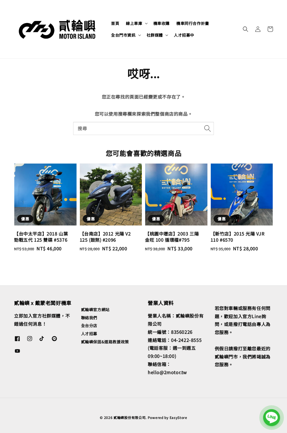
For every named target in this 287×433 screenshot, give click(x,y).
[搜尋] (207, 128)
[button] (245, 29)
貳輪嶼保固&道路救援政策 (105, 341)
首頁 (115, 23)
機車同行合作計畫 (192, 23)
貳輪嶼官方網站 (95, 309)
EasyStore (178, 417)
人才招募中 (184, 35)
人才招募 (89, 333)
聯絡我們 (89, 317)
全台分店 (89, 325)
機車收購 (161, 23)
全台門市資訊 (123, 35)
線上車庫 (134, 23)
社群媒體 (155, 35)
